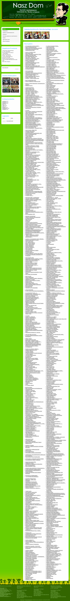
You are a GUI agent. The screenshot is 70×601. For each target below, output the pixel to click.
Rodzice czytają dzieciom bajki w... (53, 421)
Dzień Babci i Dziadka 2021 (31, 185)
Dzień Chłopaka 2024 (50, 67)
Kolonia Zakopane (50, 244)
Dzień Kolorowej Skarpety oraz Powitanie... (34, 149)
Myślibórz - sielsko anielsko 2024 (32, 78)
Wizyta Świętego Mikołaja (51, 328)
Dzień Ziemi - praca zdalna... (31, 204)
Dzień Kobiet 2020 (50, 206)
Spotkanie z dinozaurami (4, 596)
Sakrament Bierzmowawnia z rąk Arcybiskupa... (56, 108)
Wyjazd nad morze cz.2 (51, 261)
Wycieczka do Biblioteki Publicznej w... (54, 306)
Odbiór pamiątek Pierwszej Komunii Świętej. (34, 303)
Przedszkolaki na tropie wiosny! (31, 564)
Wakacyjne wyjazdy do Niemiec (52, 70)
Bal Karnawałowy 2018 (30, 326)
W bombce (27, 221)
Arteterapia (27, 209)
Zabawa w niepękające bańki (52, 351)
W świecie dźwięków (29, 325)
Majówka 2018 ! (49, 308)
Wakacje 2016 (49, 391)
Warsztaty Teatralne (50, 422)
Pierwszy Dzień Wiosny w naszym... (32, 498)
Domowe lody (49, 347)
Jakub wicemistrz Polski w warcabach (33, 284)
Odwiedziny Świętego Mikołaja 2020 (53, 185)
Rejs (47, 245)
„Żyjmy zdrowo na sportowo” (52, 359)
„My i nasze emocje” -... (30, 242)
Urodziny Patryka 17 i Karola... (52, 190)
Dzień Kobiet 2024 (50, 87)
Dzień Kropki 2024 (29, 70)
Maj (3, 104)
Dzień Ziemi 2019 (29, 265)
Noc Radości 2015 (50, 420)
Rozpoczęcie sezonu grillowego (52, 354)
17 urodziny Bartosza (29, 61)
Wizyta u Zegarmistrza (30, 60)
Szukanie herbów (50, 535)
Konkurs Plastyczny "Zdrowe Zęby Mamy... (34, 253)
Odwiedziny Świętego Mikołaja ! (53, 373)
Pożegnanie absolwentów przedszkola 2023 (34, 105)
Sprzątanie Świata (50, 429)
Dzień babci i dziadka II (51, 566)
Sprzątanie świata (50, 337)
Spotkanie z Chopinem (30, 390)
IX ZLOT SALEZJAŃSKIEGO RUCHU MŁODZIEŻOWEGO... (54, 476)
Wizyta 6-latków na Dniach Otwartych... (33, 206)
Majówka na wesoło (29, 309)
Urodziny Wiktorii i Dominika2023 (32, 95)
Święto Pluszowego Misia (30, 462)
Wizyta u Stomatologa (50, 85)
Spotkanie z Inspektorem (30, 579)
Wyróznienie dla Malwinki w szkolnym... (54, 509)
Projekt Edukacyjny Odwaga (31, 200)
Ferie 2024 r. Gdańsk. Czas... (31, 92)
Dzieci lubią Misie (29, 508)
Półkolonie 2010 (49, 576)
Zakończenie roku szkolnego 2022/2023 (54, 103)
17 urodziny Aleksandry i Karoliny (32, 145)
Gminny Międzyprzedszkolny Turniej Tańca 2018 (56, 318)
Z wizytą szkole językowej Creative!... (54, 264)
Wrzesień (4, 102)
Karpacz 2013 (28, 519)
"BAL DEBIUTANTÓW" (30, 432)
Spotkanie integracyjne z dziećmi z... (32, 488)
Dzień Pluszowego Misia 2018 (52, 284)
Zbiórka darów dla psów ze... (52, 164)
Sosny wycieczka (29, 248)
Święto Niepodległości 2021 (31, 163)
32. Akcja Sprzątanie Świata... (52, 46)
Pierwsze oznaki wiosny (51, 361)
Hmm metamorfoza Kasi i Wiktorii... (32, 76)
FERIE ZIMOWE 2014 (30, 499)
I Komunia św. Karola (50, 106)
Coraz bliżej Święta (29, 420)
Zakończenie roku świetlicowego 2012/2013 (34, 521)
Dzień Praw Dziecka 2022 (30, 127)
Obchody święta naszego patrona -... (33, 503)
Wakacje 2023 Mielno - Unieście (53, 101)
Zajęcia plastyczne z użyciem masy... (33, 371)
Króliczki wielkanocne (50, 358)
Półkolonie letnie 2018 (30, 302)
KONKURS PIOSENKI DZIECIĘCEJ (53, 434)
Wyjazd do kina (28, 281)
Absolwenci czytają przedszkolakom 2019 (34, 229)
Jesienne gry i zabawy (51, 381)
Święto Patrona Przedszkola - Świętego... (55, 276)
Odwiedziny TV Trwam (30, 279)
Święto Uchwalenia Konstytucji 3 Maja (33, 54)
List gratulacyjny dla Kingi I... (52, 57)
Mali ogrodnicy (49, 84)
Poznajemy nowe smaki (51, 259)
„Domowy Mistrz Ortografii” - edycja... (33, 165)
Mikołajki (27, 509)
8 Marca (48, 315)
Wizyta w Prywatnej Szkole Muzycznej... (54, 260)
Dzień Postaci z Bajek (29, 64)
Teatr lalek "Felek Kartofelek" (52, 548)
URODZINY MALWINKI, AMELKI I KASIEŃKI (55, 479)
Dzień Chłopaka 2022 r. (51, 133)
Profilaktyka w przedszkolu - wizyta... (54, 389)
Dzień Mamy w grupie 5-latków (52, 353)
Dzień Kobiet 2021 (29, 180)
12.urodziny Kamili (50, 357)
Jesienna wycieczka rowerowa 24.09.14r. (54, 477)
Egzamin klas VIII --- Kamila (52, 197)
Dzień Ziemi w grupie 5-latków (31, 358)
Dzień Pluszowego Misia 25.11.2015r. (33, 422)
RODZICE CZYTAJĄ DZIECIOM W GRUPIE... (35, 232)
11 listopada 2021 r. (50, 161)
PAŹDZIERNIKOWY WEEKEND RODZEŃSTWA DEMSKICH (53, 471)
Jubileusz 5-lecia (28, 419)
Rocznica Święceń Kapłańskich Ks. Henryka (34, 523)
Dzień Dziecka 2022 (29, 141)
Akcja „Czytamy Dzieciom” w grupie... (54, 235)
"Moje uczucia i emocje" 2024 (52, 88)
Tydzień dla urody (50, 396)
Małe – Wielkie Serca (50, 332)
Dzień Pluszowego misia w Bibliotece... (54, 463)
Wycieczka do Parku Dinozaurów (53, 302)
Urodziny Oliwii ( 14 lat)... (30, 171)
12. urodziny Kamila (29, 424)
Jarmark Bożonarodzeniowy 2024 (32, 62)
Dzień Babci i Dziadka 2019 (52, 277)
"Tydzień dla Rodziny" (50, 397)
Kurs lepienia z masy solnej (31, 492)
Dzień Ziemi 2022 (29, 147)
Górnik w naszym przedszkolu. (31, 510)
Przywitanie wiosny (29, 577)
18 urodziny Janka (50, 60)
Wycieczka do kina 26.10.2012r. (32, 554)
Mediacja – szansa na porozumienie (53, 360)
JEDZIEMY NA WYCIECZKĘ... (52, 344)
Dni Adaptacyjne (28, 346)
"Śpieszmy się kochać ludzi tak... (53, 467)
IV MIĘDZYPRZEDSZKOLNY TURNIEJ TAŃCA (56, 440)
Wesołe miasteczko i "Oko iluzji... (32, 342)
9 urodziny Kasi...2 (29, 195)
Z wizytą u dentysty (50, 263)
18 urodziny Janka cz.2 (51, 61)
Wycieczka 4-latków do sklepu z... (32, 298)
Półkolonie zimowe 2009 (51, 574)
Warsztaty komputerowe (30, 216)
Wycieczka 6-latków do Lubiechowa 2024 (54, 77)
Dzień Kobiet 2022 (50, 149)
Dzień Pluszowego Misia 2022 (31, 126)
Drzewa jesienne (49, 335)
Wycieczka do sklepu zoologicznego (32, 323)
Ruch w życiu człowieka (30, 296)
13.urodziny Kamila (50, 383)
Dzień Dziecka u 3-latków (51, 394)
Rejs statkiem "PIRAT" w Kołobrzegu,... (33, 341)
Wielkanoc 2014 (49, 492)
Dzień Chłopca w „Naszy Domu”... (53, 189)
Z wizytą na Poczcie (29, 87)
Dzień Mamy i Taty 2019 (51, 255)
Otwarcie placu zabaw (51, 573)
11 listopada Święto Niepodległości (53, 229)
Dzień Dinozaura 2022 (51, 150)
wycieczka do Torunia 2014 (31, 481)
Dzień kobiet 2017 (29, 365)
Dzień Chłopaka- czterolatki (31, 573)
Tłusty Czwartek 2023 (29, 116)
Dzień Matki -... (2, 595)
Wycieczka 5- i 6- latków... (51, 316)
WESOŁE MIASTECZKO (30, 484)
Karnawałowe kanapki (50, 417)
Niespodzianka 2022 (50, 123)
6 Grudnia (27, 315)
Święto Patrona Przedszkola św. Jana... (33, 184)
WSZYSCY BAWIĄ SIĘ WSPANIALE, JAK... (34, 370)
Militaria (27, 304)
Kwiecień (4, 103)
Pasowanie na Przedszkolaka (31, 287)
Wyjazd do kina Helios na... (52, 113)
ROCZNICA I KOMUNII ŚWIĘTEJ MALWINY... (56, 482)
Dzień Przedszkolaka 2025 (30, 47)
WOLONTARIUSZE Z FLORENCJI (53, 438)
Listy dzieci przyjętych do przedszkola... (54, 267)
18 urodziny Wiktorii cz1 (51, 64)
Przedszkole (5, 30)
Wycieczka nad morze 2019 (31, 263)
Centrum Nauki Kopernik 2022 (52, 154)
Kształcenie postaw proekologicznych (54, 398)
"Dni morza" (48, 251)
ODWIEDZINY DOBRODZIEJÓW (32, 449)
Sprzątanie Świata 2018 (30, 300)
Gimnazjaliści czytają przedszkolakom (33, 452)
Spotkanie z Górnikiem (51, 283)
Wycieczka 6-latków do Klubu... (52, 275)
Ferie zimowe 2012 (29, 566)
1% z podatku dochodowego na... (53, 326)
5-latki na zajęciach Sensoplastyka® (32, 217)
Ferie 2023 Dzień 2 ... (29, 115)
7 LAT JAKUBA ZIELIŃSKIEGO (31, 476)
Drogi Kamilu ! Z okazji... (51, 163)
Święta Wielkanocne (50, 310)
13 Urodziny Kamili (50, 309)
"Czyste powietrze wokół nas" (31, 497)
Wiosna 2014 (49, 491)
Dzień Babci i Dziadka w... (30, 328)
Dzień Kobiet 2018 (50, 319)
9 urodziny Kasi (28, 194)
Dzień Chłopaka (49, 388)
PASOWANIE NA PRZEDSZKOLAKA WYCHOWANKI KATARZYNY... (54, 459)
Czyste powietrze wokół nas (31, 367)
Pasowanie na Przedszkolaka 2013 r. (54, 508)
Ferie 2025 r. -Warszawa (30, 57)
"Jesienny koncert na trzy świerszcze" (54, 426)
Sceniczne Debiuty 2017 (30, 363)
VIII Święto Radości (50, 254)
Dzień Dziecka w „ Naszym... (31, 173)
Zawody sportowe (50, 531)
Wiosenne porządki (29, 400)
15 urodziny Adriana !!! (51, 97)
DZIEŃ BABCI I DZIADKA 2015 (52, 446)
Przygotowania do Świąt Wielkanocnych (54, 83)
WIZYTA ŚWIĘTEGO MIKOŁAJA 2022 (33, 124)
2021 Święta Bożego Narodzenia (32, 158)
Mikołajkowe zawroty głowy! (52, 507)
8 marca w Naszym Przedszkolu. (32, 544)
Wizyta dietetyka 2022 (51, 147)
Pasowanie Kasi (28, 286)
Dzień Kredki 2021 (50, 159)
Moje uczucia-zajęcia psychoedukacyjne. (33, 388)
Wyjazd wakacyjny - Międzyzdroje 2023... (33, 102)
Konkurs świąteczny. (29, 540)
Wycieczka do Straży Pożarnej (31, 483)
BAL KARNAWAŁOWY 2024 (52, 89)
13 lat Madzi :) (28, 502)
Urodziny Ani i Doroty (50, 539)
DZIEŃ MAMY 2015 (50, 432)
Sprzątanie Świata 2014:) (30, 478)
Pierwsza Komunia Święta (51, 532)
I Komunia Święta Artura (30, 202)
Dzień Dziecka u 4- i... (29, 395)
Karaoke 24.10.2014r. (50, 468)
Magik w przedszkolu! (50, 562)
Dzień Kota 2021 (28, 182)
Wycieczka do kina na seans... (31, 224)
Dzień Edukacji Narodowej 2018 (32, 297)
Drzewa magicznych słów (30, 339)
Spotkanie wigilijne (50, 506)
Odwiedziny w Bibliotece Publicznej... (54, 293)
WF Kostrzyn (49, 210)
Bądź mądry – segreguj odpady (31, 340)
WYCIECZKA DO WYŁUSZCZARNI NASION (55, 494)
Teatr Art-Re (48, 560)
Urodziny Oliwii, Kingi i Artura (52, 138)
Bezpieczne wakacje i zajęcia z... (32, 348)
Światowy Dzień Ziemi (30, 399)
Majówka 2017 (28, 357)
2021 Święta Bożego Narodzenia (53, 156)
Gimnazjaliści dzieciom (30, 535)
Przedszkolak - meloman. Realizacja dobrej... (34, 415)
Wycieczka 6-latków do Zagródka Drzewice (55, 105)
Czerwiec (4, 101)
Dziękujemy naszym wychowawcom (32, 189)
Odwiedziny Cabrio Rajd (51, 192)
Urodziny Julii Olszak (50, 406)
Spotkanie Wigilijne (29, 550)
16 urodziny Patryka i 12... (51, 239)
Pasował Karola (28, 233)
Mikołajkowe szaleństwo (30, 553)
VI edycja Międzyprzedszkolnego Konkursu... (55, 493)
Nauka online (49, 204)
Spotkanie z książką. (29, 445)
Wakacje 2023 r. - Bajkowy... (31, 101)
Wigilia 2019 (27, 220)
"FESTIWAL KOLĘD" (50, 447)
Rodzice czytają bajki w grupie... (53, 425)
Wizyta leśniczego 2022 (51, 145)
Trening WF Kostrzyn (50, 207)
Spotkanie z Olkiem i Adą (30, 164)
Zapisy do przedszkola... (4, 589)
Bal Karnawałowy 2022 (51, 151)
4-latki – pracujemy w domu (52, 202)
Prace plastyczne (29, 249)
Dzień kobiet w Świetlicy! (30, 441)
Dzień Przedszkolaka (29, 559)
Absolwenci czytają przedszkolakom (53, 324)
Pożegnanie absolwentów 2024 (31, 74)
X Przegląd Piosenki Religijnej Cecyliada (54, 225)
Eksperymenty (49, 365)
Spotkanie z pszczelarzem (51, 296)
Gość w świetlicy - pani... (30, 541)
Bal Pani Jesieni (28, 387)
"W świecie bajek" (29, 440)
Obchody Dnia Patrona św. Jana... (32, 58)
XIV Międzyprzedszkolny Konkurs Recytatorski (56, 226)
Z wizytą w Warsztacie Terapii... (31, 397)
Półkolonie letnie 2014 (51, 481)
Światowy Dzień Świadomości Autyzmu (33, 268)
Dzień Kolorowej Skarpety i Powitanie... (54, 178)
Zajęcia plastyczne (29, 375)
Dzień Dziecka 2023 (50, 102)
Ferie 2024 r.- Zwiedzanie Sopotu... (53, 91)
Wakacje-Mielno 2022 (50, 135)
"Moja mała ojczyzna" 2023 (31, 112)
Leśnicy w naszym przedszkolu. (31, 515)
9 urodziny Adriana (50, 321)
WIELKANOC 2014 (50, 484)
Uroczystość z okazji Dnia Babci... (53, 59)
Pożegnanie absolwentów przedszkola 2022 (34, 139)
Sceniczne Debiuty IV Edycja (31, 262)
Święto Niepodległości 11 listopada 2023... (34, 97)
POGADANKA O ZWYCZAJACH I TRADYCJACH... (53, 452)
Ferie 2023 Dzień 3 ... (50, 114)
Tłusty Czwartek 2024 (29, 89)
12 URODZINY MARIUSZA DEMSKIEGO (54, 453)
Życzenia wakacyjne (29, 252)
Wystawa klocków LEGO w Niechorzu (33, 343)
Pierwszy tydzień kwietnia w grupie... (33, 406)
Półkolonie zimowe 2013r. (51, 546)
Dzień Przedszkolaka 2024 (51, 69)
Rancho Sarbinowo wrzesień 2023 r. (32, 99)
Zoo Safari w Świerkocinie (30, 561)
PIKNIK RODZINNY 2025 (51, 50)
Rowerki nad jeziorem (50, 194)
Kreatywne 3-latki (50, 387)
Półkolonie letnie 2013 (51, 520)
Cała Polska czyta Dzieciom (52, 331)
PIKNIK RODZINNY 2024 (30, 77)
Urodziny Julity (28, 398)
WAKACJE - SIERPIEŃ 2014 (52, 478)
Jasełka (48, 58)
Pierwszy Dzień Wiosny (30, 319)
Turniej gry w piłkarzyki (30, 316)
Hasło (12, 118)
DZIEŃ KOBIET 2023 (50, 112)
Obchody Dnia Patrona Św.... (31, 90)
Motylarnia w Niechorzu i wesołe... (53, 341)
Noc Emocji (27, 373)
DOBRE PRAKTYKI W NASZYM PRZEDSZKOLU (32, 437)
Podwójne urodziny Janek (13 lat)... (53, 217)
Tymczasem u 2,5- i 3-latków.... (31, 414)
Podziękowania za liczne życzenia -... (54, 279)
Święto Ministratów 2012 (30, 563)
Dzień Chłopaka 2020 (50, 188)
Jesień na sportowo (50, 232)
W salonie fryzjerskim (29, 218)
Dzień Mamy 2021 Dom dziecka (53, 174)
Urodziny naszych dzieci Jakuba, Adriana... (55, 187)
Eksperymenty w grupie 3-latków (53, 327)
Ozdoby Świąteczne (29, 377)
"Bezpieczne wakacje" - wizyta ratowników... (55, 73)
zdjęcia (47, 56)
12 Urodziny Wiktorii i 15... (51, 286)
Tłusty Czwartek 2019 (50, 273)
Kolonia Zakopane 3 (29, 246)
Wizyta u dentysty (29, 306)
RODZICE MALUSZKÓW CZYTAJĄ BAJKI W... (35, 468)
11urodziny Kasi (49, 134)
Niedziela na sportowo (51, 262)
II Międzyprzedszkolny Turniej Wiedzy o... (34, 117)
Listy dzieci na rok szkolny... (52, 311)
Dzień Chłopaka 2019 (50, 236)
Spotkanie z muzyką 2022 (30, 152)
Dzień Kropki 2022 (29, 135)
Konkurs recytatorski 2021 (30, 160)
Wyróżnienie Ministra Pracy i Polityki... (33, 530)
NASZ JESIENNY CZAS (30, 466)
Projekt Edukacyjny (50, 227)
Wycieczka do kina (50, 374)
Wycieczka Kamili (50, 345)
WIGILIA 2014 (28, 450)
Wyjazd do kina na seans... (52, 157)
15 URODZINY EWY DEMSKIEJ (53, 450)
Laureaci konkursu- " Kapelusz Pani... (54, 563)
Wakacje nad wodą (29, 522)
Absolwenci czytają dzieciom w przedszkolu (55, 294)
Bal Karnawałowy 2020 (30, 214)
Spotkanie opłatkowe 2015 (51, 419)
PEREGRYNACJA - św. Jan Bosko (53, 521)
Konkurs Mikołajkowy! (29, 552)
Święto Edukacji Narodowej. (52, 336)
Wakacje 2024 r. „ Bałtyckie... (52, 72)
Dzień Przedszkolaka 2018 (30, 299)
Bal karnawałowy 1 (50, 568)
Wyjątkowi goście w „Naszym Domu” (53, 219)
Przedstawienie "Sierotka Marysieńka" (54, 415)
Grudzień (4, 109)
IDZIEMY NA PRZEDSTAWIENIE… (32, 364)
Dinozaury (48, 577)
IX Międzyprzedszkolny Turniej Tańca (54, 144)
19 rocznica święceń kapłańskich (53, 257)
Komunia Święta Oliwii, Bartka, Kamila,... (54, 305)
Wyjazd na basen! (50, 444)
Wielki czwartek (28, 267)
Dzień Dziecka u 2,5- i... (30, 396)
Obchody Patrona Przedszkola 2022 (32, 155)
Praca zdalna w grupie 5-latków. (32, 203)
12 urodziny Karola (29, 72)
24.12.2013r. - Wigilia (29, 507)
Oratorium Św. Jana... (4, 591)
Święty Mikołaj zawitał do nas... (31, 283)
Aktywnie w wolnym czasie (30, 311)
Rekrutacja (27, 150)
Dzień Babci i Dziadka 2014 (52, 502)
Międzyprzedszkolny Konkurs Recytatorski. (34, 514)
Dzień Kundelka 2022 (50, 131)
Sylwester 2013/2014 (50, 505)
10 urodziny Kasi (49, 170)
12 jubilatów (48, 94)
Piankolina (27, 382)
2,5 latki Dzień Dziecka (51, 350)
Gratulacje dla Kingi (50, 124)
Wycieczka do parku (50, 424)
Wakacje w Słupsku (50, 519)
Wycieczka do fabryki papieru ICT (53, 312)
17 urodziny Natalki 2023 (30, 103)
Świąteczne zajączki (29, 409)
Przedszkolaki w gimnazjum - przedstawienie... (35, 556)
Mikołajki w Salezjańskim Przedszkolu (54, 455)
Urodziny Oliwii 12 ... (50, 253)
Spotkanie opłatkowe (50, 457)
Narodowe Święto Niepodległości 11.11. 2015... (35, 423)
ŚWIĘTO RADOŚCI (29, 487)
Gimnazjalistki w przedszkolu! (52, 559)
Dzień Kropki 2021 (50, 168)
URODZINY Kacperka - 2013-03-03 (32, 546)
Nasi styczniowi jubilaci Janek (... (53, 175)
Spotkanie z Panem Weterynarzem (53, 553)
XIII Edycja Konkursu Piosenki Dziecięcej (33, 142)
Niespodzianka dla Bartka (51, 268)
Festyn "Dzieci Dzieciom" (30, 524)
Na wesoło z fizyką (50, 403)
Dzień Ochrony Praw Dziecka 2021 (53, 160)
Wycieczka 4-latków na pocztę (31, 295)
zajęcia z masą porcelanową (31, 322)
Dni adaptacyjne (49, 392)
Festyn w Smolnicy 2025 (30, 52)
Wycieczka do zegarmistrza (52, 504)
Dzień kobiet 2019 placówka (31, 274)
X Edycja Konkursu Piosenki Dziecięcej (33, 308)
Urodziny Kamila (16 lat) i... (52, 230)
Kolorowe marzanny (50, 533)
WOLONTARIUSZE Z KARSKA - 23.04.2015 (55, 437)
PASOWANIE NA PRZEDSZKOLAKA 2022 (55, 130)
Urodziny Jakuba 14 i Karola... (52, 169)
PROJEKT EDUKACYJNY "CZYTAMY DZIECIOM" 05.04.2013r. (54, 537)
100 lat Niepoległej (29, 289)
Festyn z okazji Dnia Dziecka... (52, 524)
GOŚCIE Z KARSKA (50, 439)
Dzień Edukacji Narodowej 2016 (53, 386)
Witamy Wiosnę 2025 (50, 54)
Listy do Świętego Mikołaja (30, 380)
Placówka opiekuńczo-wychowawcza (10, 36)
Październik (4, 108)
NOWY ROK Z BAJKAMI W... (52, 216)
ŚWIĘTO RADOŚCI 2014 (51, 483)
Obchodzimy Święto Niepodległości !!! (54, 465)
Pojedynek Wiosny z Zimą (30, 534)
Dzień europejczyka (29, 494)
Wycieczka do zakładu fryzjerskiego (32, 500)
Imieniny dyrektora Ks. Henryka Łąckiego (33, 504)
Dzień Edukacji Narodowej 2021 (32, 166)
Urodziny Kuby (49, 430)
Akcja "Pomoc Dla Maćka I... (31, 517)
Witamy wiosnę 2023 (29, 113)
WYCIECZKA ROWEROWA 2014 (53, 495)
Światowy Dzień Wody (51, 317)
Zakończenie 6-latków (50, 301)
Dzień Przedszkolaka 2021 (51, 167)
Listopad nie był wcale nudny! (52, 512)
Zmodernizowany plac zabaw (31, 168)
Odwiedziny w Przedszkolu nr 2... (53, 551)
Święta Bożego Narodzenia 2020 (53, 184)
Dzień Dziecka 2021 (50, 172)
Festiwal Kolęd (49, 503)
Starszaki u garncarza (29, 513)
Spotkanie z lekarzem (50, 413)
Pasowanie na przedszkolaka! (5, 593)
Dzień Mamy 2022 (50, 141)
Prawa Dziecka (49, 379)
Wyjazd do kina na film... (51, 269)
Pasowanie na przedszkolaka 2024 (32, 65)
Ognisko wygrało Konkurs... (5, 590)
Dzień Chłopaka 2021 (29, 167)
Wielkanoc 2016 (49, 407)
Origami (48, 355)
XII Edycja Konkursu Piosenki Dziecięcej (54, 173)
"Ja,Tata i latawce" (29, 354)
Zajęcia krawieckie (50, 352)
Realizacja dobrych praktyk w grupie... (33, 425)
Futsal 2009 (48, 575)
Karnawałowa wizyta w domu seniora (54, 117)
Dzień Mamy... (28, 201)
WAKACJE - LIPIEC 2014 (30, 479)
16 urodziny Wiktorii (50, 129)
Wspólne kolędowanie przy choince (53, 220)
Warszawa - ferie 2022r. (51, 152)
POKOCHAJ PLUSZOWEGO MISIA (53, 380)
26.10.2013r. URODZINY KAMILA (53, 514)
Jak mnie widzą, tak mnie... (31, 334)
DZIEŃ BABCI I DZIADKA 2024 (52, 90)
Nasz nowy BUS (49, 542)
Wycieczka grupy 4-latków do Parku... (54, 252)
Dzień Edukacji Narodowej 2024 (53, 66)
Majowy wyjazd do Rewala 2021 (32, 175)
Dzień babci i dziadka (29, 568)
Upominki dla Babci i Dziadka (52, 418)
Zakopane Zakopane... (30, 247)
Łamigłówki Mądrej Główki (51, 371)
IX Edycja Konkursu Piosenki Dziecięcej (33, 353)
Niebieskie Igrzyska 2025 (30, 55)
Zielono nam (49, 400)
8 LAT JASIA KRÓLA (29, 451)
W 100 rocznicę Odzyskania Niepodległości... (34, 290)
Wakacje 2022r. (28, 137)
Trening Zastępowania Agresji (31, 260)
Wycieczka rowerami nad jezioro (53, 307)
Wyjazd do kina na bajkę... (30, 122)
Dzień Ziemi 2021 (29, 178)
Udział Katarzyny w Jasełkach (52, 314)
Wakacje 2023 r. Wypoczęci (31, 100)
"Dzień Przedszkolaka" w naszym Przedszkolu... (56, 518)
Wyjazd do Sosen (50, 300)
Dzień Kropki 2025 (50, 47)
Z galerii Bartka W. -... (29, 136)
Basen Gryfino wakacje (30, 243)
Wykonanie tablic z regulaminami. (32, 197)
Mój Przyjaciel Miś (29, 285)
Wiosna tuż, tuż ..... (29, 413)
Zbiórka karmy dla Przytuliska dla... (32, 259)
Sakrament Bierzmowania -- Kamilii (53, 198)
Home (4, 29)
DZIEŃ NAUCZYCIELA (51, 557)
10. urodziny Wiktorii (29, 385)
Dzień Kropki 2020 (29, 190)
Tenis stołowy (28, 575)
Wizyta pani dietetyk (50, 289)
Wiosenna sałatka (50, 364)
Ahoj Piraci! (48, 348)
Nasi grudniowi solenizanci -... (31, 506)
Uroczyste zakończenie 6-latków (32, 198)
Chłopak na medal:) (50, 473)
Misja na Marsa (49, 529)
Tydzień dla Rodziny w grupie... (52, 399)
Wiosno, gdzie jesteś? (50, 541)
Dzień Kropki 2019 (29, 241)
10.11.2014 (48, 466)
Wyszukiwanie (5, 67)
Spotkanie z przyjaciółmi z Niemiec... (54, 53)
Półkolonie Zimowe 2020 (30, 211)
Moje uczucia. (28, 183)
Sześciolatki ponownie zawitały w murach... (34, 258)
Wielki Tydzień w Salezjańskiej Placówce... (34, 408)
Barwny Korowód (49, 256)
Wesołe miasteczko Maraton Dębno (53, 265)
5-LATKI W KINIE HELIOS (30, 435)
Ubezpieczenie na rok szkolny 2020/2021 (33, 192)
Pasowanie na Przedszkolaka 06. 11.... (54, 423)
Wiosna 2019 (28, 271)
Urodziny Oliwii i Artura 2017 (31, 350)
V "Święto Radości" (29, 394)
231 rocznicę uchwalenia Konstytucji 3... (54, 143)
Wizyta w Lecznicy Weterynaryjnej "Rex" (33, 527)
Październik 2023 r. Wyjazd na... (32, 98)
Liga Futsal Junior (6, 39)
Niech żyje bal (28, 276)
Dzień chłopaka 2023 (50, 98)
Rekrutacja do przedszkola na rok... (32, 151)
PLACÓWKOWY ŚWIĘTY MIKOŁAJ (32, 459)
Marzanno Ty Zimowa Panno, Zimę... (54, 270)
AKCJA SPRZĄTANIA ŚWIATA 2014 (32, 486)
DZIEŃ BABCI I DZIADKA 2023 (52, 118)
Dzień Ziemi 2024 (50, 82)
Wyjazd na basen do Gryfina (52, 234)
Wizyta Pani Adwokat (50, 111)
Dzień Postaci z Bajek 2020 (52, 186)
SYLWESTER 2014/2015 (51, 449)
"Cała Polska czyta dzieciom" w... (32, 416)
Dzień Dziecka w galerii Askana (31, 560)
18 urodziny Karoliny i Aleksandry (53, 109)
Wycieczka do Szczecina (30, 421)
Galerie (4, 37)
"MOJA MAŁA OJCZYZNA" (52, 356)
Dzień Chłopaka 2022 (50, 132)
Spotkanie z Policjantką (51, 572)
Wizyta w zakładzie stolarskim (52, 525)
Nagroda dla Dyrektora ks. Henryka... (33, 332)
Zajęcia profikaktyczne (51, 395)
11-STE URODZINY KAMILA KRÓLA (33, 469)
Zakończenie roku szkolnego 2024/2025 (33, 48)
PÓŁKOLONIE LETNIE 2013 (52, 522)
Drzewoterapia (49, 211)
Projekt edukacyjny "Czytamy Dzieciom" (54, 550)
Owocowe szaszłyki (29, 352)
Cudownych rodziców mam (31, 305)
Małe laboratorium (29, 381)
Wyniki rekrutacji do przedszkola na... (54, 177)
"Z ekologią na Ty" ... (29, 402)
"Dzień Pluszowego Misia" (51, 510)
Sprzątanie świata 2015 (30, 426)
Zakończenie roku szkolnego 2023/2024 (33, 73)
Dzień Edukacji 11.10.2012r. (52, 556)
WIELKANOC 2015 (29, 439)
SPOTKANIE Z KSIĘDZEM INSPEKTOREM (34, 458)
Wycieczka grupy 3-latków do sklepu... (54, 205)
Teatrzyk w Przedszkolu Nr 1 (52, 564)
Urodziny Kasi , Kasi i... (51, 99)
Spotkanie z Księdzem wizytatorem (53, 162)
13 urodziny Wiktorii (29, 228)
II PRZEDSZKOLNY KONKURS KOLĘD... (55, 93)
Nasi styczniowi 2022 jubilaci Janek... (33, 120)
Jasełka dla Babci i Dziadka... (31, 329)
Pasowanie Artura (50, 323)
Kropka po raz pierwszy (51, 390)
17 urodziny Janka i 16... (30, 94)
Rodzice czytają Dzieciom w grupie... (33, 372)
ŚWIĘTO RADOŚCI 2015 (51, 431)
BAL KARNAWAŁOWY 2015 (52, 448)
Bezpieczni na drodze (29, 301)
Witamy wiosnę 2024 (50, 86)
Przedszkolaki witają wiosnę (31, 362)
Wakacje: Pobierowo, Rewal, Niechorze (54, 342)
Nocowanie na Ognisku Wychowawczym (54, 346)
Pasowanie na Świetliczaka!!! (31, 475)
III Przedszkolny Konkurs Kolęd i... (32, 46)
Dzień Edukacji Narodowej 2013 (32, 518)
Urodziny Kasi (49, 343)
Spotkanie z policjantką (30, 428)
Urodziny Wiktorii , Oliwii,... (30, 75)
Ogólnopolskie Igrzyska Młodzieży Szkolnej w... (56, 75)
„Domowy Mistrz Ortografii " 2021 (32, 179)
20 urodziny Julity (29, 356)
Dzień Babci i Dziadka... (51, 369)
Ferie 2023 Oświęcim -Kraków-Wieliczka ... (34, 114)
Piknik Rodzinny (28, 106)
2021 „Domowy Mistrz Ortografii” (32, 156)
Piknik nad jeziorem (29, 403)
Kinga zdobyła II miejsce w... (52, 95)
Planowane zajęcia (50, 362)
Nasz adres (2, 592)
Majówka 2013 (28, 532)
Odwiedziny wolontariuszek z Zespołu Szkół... (34, 162)
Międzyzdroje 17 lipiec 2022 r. (52, 137)
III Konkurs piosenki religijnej (31, 59)
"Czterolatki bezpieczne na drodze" (32, 430)
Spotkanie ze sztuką (50, 530)
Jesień (26, 384)
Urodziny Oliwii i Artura (51, 393)
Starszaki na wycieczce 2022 (52, 140)
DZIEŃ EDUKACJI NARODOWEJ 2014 (54, 472)
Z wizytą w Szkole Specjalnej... (31, 222)
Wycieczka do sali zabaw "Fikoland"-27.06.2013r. (30, 526)
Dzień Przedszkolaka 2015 (30, 429)
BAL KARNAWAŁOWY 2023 (52, 116)
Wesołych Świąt (28, 374)
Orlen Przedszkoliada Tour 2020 (32, 207)
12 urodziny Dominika (50, 63)
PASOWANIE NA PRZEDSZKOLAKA (33, 230)
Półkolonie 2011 (28, 578)
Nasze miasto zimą (50, 367)
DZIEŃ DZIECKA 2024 (51, 74)
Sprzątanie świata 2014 (30, 493)
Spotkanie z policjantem (51, 299)
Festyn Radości (49, 523)
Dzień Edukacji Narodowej (51, 516)
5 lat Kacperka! (28, 501)
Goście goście (49, 248)
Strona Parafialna (6, 41)
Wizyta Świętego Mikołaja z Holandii (32, 123)
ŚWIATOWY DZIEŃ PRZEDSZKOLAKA (54, 474)
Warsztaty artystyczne (29, 318)
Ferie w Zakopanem (29, 277)
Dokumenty (5, 1)
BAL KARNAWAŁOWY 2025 (31, 56)
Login (3, 118)
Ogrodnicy (48, 405)
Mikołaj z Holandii (50, 456)
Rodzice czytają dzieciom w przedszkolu (33, 223)
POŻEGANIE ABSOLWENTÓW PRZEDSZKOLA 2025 (31, 50)
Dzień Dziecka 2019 (29, 257)
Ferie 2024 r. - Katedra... (51, 92)
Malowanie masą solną (30, 366)
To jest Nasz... (2, 588)
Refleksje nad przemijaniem (31, 555)
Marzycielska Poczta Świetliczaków (32, 456)
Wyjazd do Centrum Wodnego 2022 (53, 120)
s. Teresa (48, 243)
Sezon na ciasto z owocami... (52, 51)
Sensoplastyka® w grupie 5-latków (32, 231)
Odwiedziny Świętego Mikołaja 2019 (53, 223)
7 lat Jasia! (27, 505)
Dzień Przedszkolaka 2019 (51, 240)
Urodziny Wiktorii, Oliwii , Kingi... (53, 104)
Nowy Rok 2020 (28, 219)
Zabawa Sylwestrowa (50, 278)
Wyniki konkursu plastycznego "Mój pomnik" (34, 140)
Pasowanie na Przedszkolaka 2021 (32, 159)
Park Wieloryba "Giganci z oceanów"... (54, 340)
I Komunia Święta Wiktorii (30, 355)
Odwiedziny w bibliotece (51, 517)
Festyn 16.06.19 (49, 250)
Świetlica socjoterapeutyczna (8, 32)
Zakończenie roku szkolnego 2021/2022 (33, 138)
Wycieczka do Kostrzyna (30, 565)
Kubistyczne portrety (29, 282)
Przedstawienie (28, 361)
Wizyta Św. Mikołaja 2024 (30, 63)
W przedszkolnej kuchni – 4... (31, 293)
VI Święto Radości (29, 351)
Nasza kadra (2, 587)
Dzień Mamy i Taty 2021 (30, 174)
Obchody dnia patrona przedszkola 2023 (33, 118)
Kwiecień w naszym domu (51, 402)
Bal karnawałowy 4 (50, 569)
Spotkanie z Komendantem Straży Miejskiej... (34, 239)
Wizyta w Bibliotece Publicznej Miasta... (33, 417)
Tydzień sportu (28, 491)
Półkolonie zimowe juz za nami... (53, 445)
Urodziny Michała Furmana (31, 407)
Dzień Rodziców (49, 578)
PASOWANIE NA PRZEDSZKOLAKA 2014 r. (55, 454)
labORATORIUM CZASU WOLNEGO (54, 443)
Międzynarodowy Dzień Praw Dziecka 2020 (34, 187)
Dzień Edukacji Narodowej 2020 (32, 188)
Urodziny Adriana (29, 383)
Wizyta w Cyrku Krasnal (30, 412)
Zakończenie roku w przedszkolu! (53, 558)
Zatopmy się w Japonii (51, 416)
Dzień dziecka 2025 (50, 49)
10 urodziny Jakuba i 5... (51, 322)
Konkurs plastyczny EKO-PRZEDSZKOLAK (34, 401)
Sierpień (4, 107)
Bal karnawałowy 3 (29, 570)
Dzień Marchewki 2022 (30, 148)
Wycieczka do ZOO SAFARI (31, 537)
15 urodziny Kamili (50, 201)
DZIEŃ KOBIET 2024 (29, 88)
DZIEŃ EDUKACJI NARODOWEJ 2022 (33, 133)
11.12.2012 (48, 543)
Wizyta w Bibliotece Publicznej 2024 (32, 81)
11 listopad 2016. (50, 378)
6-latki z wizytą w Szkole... (51, 271)
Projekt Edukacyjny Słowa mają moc (53, 212)
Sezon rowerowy (49, 200)
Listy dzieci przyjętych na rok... (31, 307)
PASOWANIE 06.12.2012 (51, 552)
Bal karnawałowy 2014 (51, 500)
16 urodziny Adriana (29, 68)
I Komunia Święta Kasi (30, 176)
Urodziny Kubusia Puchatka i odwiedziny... (34, 278)
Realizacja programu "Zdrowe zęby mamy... (55, 107)
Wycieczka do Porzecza (30, 193)
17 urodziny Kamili (50, 142)
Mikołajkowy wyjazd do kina (52, 375)
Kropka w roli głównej (50, 338)
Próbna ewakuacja (50, 428)
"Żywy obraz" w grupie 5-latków (31, 359)
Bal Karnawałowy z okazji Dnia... (53, 547)
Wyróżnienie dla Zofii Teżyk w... (31, 410)
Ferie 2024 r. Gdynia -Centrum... (32, 91)
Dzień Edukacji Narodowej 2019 (53, 233)
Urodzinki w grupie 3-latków (52, 295)
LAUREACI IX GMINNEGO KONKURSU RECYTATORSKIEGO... (33, 465)
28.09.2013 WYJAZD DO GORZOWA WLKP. (55, 515)
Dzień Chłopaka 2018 (50, 297)
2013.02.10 (48, 544)
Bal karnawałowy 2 (29, 569)
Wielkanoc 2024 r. (29, 85)
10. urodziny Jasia (50, 368)
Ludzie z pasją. (49, 501)
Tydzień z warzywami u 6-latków (32, 234)
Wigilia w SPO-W (29, 551)
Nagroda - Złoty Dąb (50, 499)
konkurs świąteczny (50, 561)
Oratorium (5, 34)
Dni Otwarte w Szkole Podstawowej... (54, 498)
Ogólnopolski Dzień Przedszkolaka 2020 (33, 191)
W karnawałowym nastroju (30, 418)
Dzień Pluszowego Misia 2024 (52, 62)
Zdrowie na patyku (50, 427)
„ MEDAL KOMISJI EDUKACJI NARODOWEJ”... (31, 236)
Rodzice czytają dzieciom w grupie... (32, 226)
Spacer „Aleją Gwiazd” (30, 244)
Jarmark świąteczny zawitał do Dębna (54, 280)
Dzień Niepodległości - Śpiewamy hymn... (34, 128)
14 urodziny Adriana (29, 132)
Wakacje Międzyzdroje (51, 247)
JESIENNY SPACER (29, 516)
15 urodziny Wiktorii (29, 161)
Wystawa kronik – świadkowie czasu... (33, 294)
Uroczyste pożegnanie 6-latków (31, 250)
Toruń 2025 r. (49, 52)
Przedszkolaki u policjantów (31, 558)
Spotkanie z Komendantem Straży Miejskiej (55, 339)
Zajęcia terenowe (50, 436)
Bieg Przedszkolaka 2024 (30, 80)
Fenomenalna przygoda (51, 193)
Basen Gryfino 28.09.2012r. (31, 557)
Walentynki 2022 (28, 154)
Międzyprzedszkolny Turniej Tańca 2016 (33, 411)
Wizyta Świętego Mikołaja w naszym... (54, 282)
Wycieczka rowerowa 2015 (30, 427)
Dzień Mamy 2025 (29, 53)
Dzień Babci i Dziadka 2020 (52, 215)
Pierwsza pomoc (49, 333)
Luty (3, 106)
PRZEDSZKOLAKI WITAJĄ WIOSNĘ (54, 441)
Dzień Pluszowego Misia (51, 330)
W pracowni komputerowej (51, 325)
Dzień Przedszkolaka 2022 (30, 134)
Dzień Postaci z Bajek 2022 (31, 130)
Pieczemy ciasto (28, 261)
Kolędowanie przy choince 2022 (32, 121)
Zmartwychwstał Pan (50, 203)
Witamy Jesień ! (28, 338)
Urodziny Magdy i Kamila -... (52, 545)
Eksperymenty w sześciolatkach (32, 379)
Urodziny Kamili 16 (50, 176)
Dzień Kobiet (49, 412)
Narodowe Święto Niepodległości (53, 513)
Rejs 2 (47, 246)
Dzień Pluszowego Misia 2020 (31, 186)
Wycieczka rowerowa (50, 528)
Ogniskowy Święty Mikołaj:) (52, 461)
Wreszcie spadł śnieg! (50, 442)
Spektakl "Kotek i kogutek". (31, 512)
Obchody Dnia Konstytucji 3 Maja (32, 146)
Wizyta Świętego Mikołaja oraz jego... (54, 222)
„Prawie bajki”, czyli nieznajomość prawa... (55, 334)
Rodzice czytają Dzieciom (30, 317)
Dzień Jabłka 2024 (50, 68)
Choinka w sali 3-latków (51, 281)
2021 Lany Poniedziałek (51, 146)
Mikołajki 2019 (49, 221)
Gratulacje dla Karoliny (30, 131)
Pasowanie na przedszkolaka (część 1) (33, 571)
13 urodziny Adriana (50, 166)
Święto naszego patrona (30, 369)
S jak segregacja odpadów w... (31, 378)
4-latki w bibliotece (29, 434)
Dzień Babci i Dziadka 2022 (52, 155)
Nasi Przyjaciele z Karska (51, 401)
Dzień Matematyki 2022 (51, 148)
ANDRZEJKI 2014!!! (29, 463)
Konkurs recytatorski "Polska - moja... (54, 554)
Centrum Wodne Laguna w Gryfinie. (53, 76)
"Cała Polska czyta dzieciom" (52, 464)
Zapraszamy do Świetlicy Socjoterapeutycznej (55, 191)
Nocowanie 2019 (49, 213)
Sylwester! (48, 549)
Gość (26, 177)
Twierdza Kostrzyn (29, 360)
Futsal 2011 (27, 576)
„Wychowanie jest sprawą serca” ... (53, 214)
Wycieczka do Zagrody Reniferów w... (33, 104)
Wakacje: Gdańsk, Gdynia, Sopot (32, 520)
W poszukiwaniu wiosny (51, 363)
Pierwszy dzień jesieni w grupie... (32, 240)
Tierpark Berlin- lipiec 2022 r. (52, 136)
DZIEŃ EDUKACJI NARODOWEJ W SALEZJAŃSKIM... (33, 471)
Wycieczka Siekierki (29, 562)
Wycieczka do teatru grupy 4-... (31, 264)
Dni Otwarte (48, 409)
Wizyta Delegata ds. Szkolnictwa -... (53, 555)
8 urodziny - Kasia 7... (50, 241)
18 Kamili (27, 110)
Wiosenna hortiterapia (50, 435)
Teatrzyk (48, 411)
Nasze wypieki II (28, 205)
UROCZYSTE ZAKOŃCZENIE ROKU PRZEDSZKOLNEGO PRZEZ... (33, 345)
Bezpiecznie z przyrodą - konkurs (53, 414)
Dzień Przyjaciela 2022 (51, 139)
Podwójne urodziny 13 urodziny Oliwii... (33, 199)
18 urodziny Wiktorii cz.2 (51, 65)
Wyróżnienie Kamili (29, 210)
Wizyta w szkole (28, 321)
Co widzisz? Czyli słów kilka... (52, 329)
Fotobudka (27, 480)
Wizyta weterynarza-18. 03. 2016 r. (53, 410)
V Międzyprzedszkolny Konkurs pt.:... (54, 110)
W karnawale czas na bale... (52, 183)
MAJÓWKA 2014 (49, 486)
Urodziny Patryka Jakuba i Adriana (53, 285)
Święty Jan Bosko (29, 368)
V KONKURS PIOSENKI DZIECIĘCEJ (33, 533)
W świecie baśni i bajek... (51, 182)
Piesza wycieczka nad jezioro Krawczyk (33, 536)
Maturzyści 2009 (28, 574)
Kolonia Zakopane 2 (29, 245)
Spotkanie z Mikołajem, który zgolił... (53, 570)
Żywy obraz (48, 377)
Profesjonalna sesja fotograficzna (53, 258)
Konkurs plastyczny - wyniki (31, 270)
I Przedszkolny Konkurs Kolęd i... (53, 121)
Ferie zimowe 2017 (50, 366)
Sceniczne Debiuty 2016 (30, 393)
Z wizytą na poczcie (50, 382)
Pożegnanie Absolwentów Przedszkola (54, 480)
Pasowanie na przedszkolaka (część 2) (33, 572)
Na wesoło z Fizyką (29, 405)
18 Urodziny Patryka (29, 170)
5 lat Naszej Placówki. (50, 313)
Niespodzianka (49, 122)
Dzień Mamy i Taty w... (51, 304)
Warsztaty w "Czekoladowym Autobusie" (54, 119)
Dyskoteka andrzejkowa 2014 (52, 462)
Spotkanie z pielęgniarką (51, 231)
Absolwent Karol (28, 251)
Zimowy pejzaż (49, 372)
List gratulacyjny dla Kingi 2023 (31, 119)
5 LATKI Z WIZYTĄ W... (51, 469)
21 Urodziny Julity (29, 310)
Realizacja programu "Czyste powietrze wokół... (56, 179)
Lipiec (3, 105)
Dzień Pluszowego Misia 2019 (52, 224)
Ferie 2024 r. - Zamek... (30, 93)
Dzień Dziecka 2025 (50, 48)
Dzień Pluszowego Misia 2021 (52, 158)
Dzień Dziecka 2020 (50, 199)
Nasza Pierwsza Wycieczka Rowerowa (54, 534)
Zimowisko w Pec (50, 565)
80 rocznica (48, 242)
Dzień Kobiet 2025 (50, 55)
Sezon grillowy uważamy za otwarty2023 (33, 111)
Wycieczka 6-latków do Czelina (52, 249)
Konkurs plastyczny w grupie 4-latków (33, 225)
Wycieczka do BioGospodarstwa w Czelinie (55, 303)
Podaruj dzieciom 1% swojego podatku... (54, 370)
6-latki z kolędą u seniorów (30, 157)
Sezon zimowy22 (49, 126)
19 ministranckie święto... (4, 594)
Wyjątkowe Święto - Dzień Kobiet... (53, 272)
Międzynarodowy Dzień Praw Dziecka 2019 (34, 227)
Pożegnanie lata (28, 389)
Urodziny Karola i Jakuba (30, 391)
